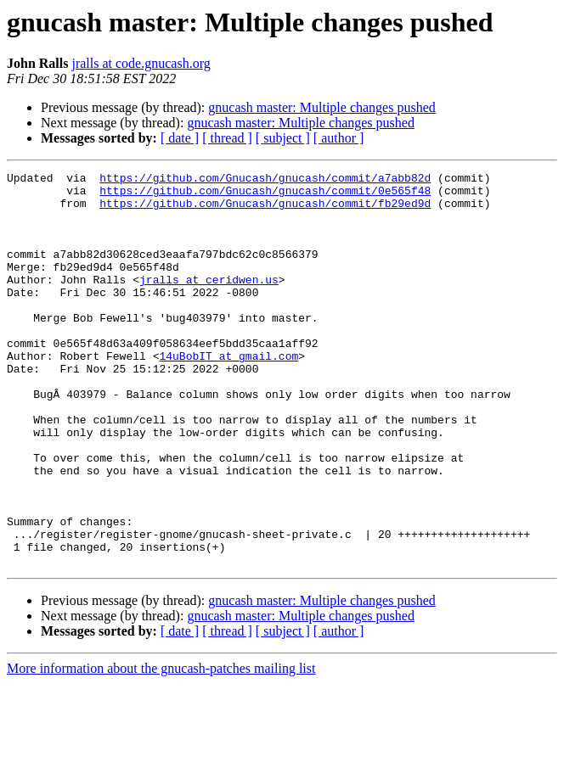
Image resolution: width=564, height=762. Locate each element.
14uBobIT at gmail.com (228, 393)
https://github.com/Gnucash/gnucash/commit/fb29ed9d (265, 210)
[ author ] (338, 138)
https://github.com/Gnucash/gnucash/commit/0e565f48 (265, 195)
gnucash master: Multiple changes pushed (322, 107)
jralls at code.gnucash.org (140, 63)
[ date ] (180, 138)
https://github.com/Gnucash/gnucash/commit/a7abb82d (265, 180)
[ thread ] (227, 138)
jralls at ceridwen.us (209, 302)
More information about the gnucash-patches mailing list (161, 747)
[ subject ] (283, 138)
